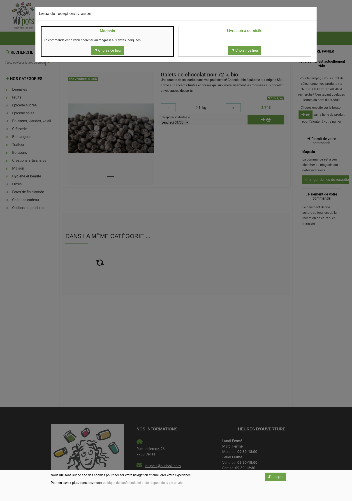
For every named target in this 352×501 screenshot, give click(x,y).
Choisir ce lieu (107, 50)
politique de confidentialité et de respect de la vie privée (143, 483)
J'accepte (275, 477)
